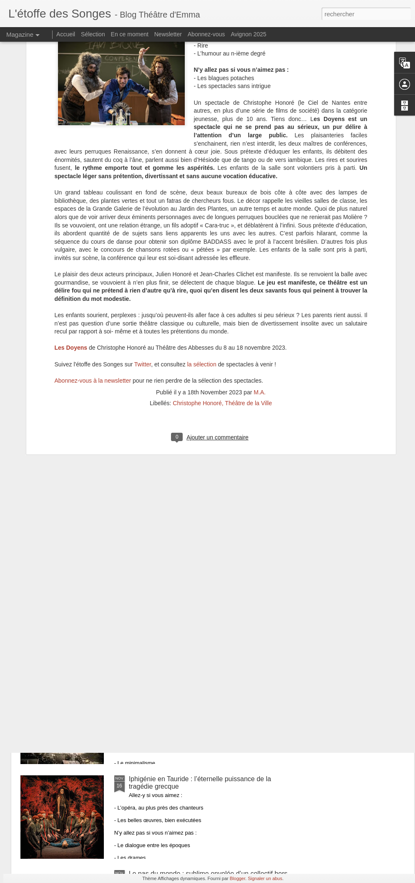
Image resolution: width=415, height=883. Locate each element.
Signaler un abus (265, 878)
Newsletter (168, 34)
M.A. (260, 293)
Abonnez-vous (206, 34)
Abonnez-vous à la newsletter (93, 281)
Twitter (142, 265)
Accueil (65, 34)
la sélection (201, 265)
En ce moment (129, 34)
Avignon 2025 (248, 34)
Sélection (93, 34)
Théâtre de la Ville (248, 304)
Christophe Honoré (197, 304)
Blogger (237, 878)
